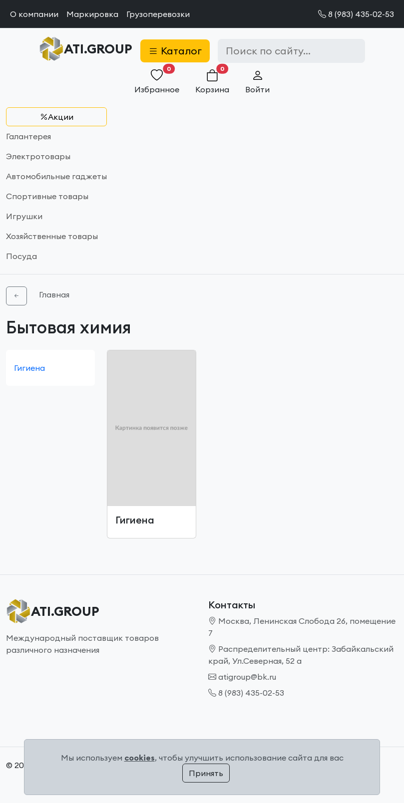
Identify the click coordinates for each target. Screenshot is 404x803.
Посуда (21, 256)
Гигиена (29, 368)
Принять (206, 773)
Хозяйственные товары (52, 236)
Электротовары (38, 156)
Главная (54, 294)
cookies (139, 758)
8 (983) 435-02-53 (356, 14)
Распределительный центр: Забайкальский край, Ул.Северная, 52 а (301, 655)
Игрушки (24, 216)
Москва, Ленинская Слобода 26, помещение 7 (302, 627)
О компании (34, 14)
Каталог (175, 50)
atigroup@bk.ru (242, 677)
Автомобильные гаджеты (56, 176)
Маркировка (92, 14)
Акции (56, 117)
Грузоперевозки (158, 14)
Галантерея (28, 136)
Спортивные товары (47, 196)
